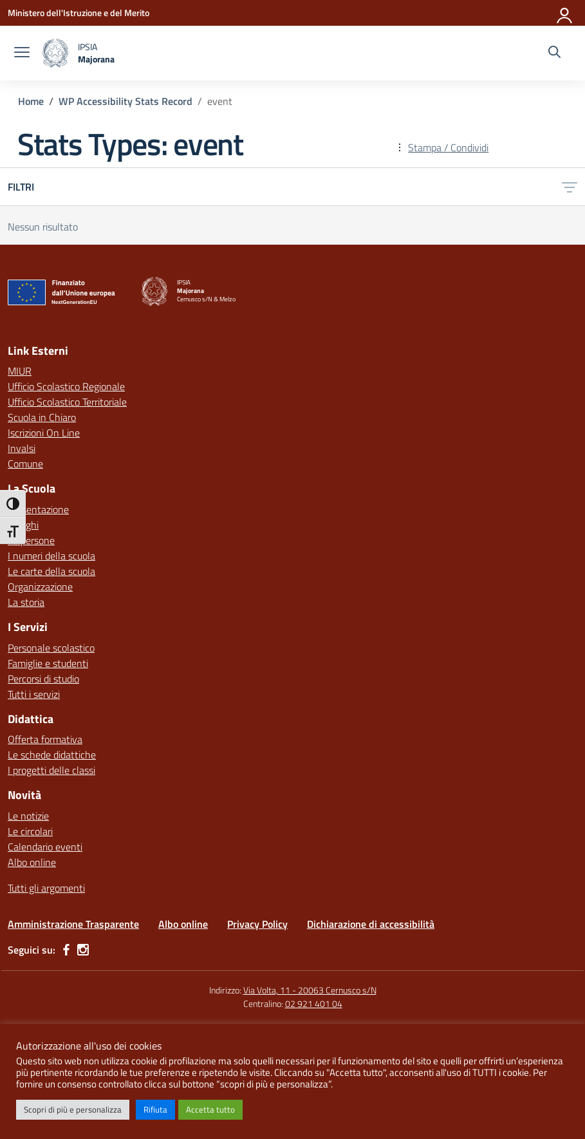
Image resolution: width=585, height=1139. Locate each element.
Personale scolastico (51, 647)
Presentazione (38, 509)
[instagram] (83, 949)
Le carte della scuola (51, 571)
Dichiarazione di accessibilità (370, 924)
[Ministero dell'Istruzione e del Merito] (78, 12)
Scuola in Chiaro (42, 417)
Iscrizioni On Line (44, 432)
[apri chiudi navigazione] (22, 53)
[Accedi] (565, 13)
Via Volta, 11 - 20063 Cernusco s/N (309, 990)
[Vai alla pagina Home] (31, 101)
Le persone (31, 540)
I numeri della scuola (51, 555)
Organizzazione (40, 586)
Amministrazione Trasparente (73, 924)
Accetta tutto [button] (210, 1109)
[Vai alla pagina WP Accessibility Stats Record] (125, 101)
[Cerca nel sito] (554, 53)
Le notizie (28, 816)
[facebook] (66, 949)
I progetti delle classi (51, 770)
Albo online (32, 862)
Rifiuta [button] (155, 1109)
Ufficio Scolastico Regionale (66, 386)
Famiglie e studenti (48, 663)
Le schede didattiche (52, 754)
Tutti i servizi (34, 694)
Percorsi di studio (43, 678)
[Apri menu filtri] (569, 186)
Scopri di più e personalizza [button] (73, 1109)
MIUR (20, 371)
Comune (25, 463)
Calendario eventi (45, 846)
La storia (26, 602)
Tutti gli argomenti (46, 888)
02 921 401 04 (313, 1003)
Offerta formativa (45, 739)
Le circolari (30, 831)
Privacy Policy (257, 924)
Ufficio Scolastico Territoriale (67, 401)
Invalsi (21, 448)
